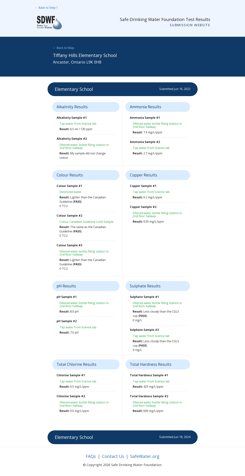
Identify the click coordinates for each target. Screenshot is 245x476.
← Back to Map (63, 48)
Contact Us (113, 456)
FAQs (91, 456)
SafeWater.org (144, 456)
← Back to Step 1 (46, 8)
